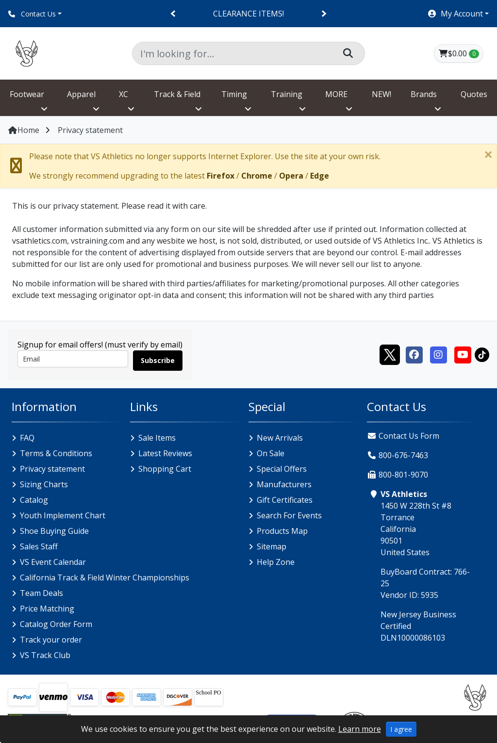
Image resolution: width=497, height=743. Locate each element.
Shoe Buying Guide (54, 531)
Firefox (220, 175)
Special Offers (282, 468)
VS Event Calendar (53, 562)
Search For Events (289, 515)
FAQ (27, 437)
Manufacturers (284, 484)
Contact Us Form (403, 435)
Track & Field (177, 94)
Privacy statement (52, 468)
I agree (401, 729)
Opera (291, 175)
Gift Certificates (285, 500)
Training (286, 94)
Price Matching (47, 608)
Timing (234, 94)
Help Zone (276, 562)
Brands (424, 94)
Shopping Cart (164, 468)
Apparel (81, 94)
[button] (458, 13)
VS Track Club (45, 655)
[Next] (323, 14)
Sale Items (157, 437)
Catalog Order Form (56, 624)
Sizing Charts (44, 484)
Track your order (51, 639)
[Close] (488, 154)
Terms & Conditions (56, 453)
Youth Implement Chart (62, 515)
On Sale (270, 453)
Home (23, 130)
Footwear (27, 94)
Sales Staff (39, 546)
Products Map (282, 531)
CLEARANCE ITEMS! (248, 13)
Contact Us (32, 13)
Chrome (256, 175)
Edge (319, 175)
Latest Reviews (165, 453)
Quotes (474, 94)
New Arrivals (280, 437)
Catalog (34, 500)
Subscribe (158, 360)
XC (123, 94)
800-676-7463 (403, 455)
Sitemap (271, 546)
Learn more (359, 729)
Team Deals (41, 593)
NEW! (381, 94)
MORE (336, 94)
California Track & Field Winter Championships (104, 577)
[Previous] (173, 14)
